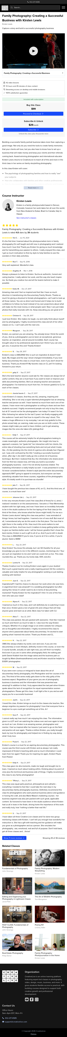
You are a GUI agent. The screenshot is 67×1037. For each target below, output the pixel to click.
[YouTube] (27, 999)
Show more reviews (14, 838)
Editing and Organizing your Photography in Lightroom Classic (16, 897)
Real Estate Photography (12, 953)
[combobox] (35, 7)
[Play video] (33, 51)
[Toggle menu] (63, 7)
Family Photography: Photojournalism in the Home (47, 954)
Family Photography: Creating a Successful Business (27, 73)
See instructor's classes (26, 217)
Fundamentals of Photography (15, 868)
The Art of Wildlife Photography (48, 896)
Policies (33, 1034)
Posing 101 (39, 924)
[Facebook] (32, 999)
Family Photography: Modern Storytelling (47, 869)
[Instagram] (37, 999)
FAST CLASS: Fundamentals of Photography (15, 925)
